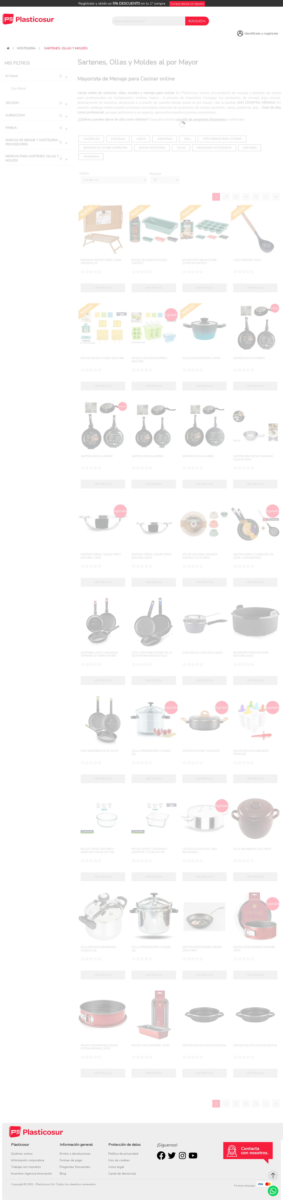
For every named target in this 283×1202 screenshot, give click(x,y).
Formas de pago (71, 1160)
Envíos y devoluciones (75, 1154)
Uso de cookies (119, 1160)
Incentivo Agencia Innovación (31, 1173)
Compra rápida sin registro (187, 4)
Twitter (172, 1155)
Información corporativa (27, 1160)
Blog (63, 1173)
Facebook (161, 1155)
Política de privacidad (123, 1154)
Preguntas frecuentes (75, 1167)
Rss (182, 1155)
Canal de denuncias (122, 1173)
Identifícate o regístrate (261, 33)
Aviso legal (116, 1167)
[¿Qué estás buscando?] (148, 21)
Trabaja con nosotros (26, 1167)
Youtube (193, 1155)
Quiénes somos (22, 1154)
